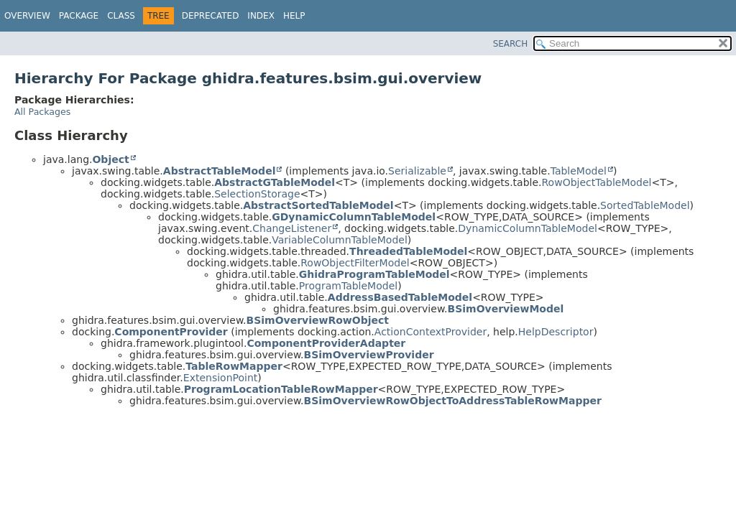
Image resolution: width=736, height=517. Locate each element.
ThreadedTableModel (408, 251)
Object (110, 159)
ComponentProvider (170, 331)
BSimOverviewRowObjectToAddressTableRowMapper (453, 400)
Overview (27, 16)
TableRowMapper (233, 366)
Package (78, 16)
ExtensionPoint (220, 377)
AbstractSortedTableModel (318, 205)
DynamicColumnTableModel (527, 228)
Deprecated (210, 16)
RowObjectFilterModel (354, 263)
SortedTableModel (644, 205)
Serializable (417, 171)
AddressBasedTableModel (400, 297)
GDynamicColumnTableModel (354, 217)
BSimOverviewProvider (369, 354)
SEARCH (510, 44)
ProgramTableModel (348, 286)
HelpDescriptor (556, 331)
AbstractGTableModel (274, 182)
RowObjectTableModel (597, 182)
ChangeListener (291, 228)
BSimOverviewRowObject (318, 320)
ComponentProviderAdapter (326, 343)
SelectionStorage (257, 194)
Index (261, 16)
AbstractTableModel (219, 171)
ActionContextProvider (430, 331)
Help (294, 16)
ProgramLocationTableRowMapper (281, 389)
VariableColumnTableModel (340, 240)
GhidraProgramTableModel (374, 274)
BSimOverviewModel (506, 309)
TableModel (579, 171)
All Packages (42, 111)
